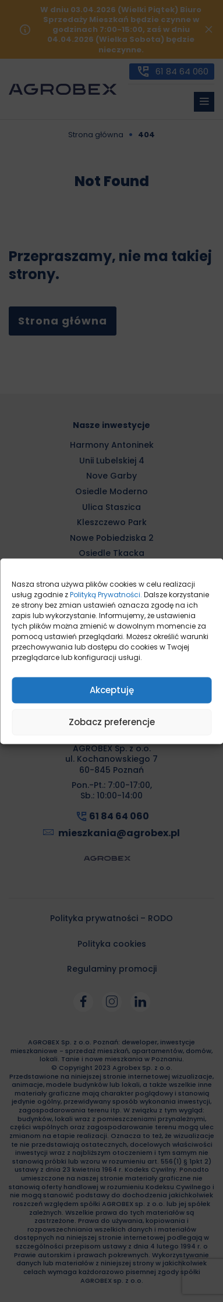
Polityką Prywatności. (106, 594)
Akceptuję (112, 690)
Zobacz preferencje (112, 722)
